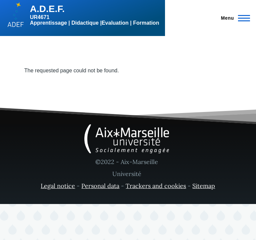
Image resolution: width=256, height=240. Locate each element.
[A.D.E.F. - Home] (82, 15)
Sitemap (203, 186)
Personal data (100, 186)
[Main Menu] (233, 18)
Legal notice (58, 186)
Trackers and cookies (156, 186)
